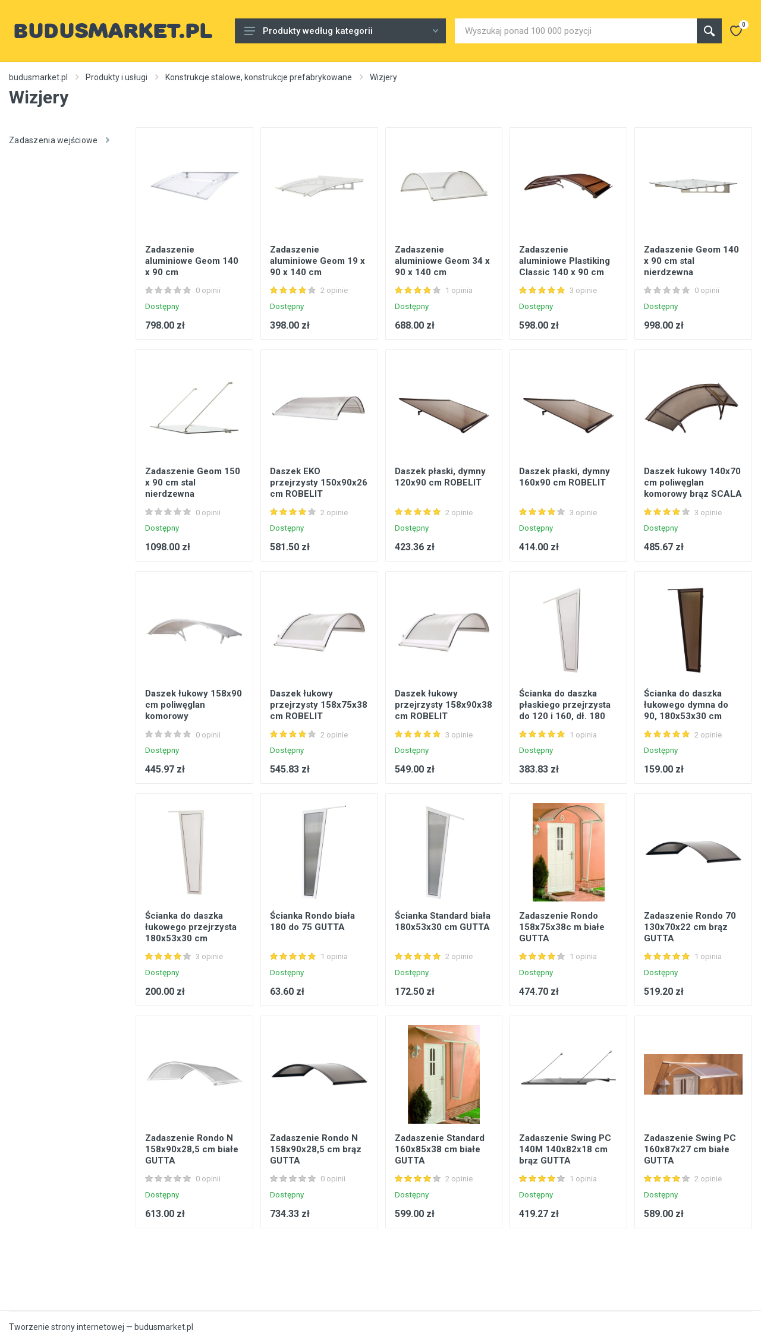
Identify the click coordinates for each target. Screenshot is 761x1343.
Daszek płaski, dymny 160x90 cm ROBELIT (564, 477)
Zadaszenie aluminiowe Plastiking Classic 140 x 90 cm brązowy (564, 266)
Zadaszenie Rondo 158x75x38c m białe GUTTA (562, 927)
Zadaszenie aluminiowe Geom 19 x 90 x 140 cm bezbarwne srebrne (317, 266)
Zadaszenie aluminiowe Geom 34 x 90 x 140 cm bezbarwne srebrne (442, 266)
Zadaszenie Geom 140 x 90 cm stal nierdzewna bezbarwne (691, 266)
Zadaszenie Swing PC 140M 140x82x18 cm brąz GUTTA (565, 1149)
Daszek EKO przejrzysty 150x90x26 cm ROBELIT (318, 482)
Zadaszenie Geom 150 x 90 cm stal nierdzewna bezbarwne (192, 488)
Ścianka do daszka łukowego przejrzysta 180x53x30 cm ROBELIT (191, 932)
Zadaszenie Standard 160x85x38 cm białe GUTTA (440, 1149)
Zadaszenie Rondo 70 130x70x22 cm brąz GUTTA (690, 927)
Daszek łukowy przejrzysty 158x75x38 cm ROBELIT (318, 704)
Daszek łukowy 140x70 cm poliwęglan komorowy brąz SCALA (693, 482)
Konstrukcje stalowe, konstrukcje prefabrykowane (258, 77)
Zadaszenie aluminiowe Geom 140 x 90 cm (191, 261)
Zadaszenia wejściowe (59, 140)
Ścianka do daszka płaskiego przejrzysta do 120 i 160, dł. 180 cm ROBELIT (565, 710)
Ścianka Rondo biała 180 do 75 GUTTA (312, 921)
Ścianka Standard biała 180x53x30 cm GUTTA (442, 921)
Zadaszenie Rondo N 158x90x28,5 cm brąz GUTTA (315, 1149)
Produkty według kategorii (341, 31)
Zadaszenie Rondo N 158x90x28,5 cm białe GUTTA (191, 1149)
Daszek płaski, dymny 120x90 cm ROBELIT (440, 477)
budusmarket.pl (38, 77)
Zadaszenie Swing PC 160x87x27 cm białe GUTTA (690, 1149)
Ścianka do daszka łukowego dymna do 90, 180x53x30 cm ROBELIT (686, 710)
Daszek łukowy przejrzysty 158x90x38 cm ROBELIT (443, 704)
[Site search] (576, 30)
